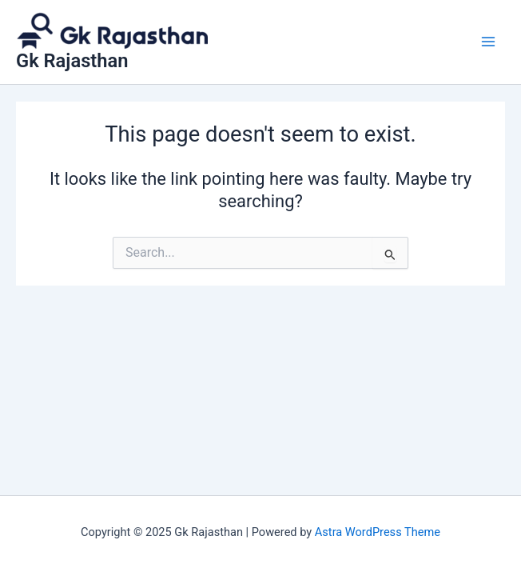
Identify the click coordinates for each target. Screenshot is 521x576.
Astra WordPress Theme (377, 532)
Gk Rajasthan (72, 61)
